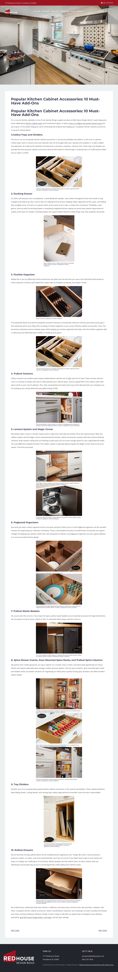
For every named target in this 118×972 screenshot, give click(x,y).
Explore (37, 11)
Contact (80, 11)
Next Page (103, 930)
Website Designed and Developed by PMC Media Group (96, 965)
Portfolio (65, 11)
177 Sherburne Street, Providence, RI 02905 (20, 3)
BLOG (73, 11)
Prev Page (15, 930)
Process (45, 11)
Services (55, 11)
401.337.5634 (108, 3)
